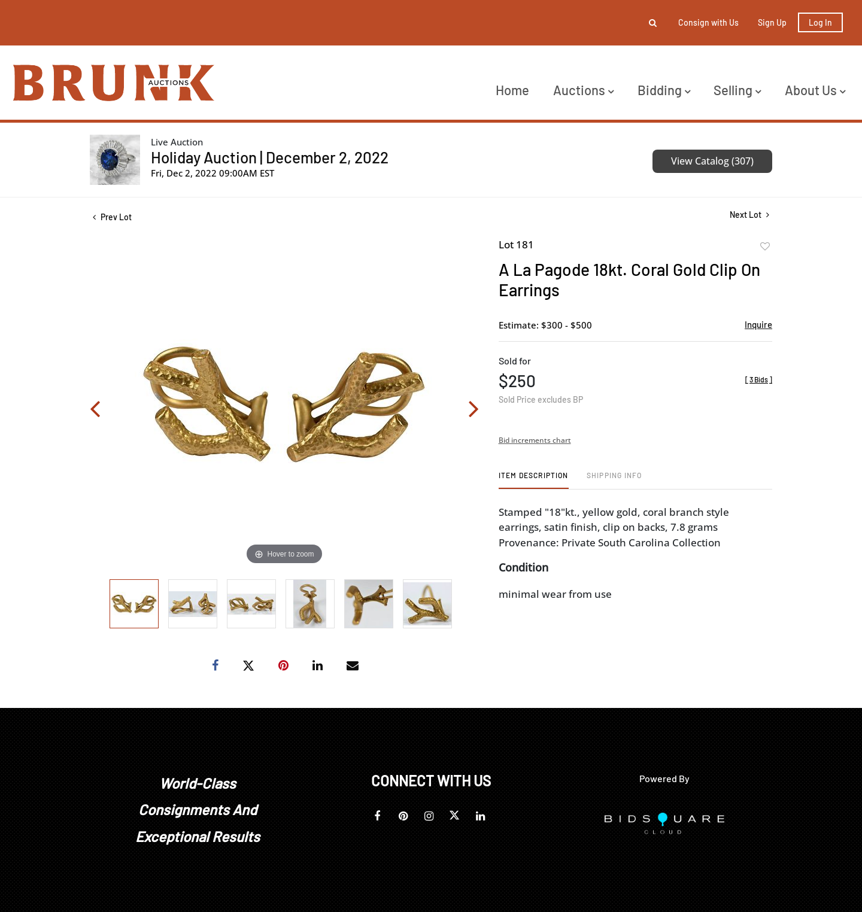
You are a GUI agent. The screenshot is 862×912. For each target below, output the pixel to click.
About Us (815, 90)
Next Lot (749, 214)
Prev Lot (112, 217)
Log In (820, 22)
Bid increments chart (535, 440)
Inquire (758, 324)
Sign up (772, 22)
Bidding (664, 90)
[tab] (534, 479)
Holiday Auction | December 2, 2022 (269, 157)
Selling (737, 90)
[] (758, 379)
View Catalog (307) (712, 161)
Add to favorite (765, 246)
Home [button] (512, 90)
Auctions (583, 90)
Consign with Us (708, 22)
